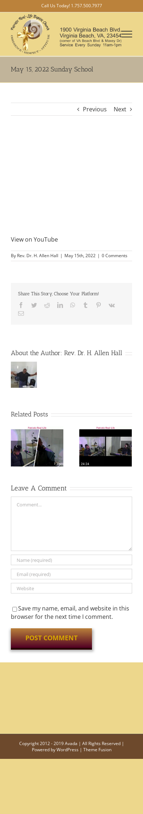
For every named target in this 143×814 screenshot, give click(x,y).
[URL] (71, 588)
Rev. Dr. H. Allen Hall (37, 255)
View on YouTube (34, 239)
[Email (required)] (71, 574)
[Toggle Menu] (126, 34)
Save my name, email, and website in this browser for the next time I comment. (70, 612)
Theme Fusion (97, 750)
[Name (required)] (71, 560)
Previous (95, 109)
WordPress (67, 750)
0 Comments (114, 255)
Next (120, 109)
